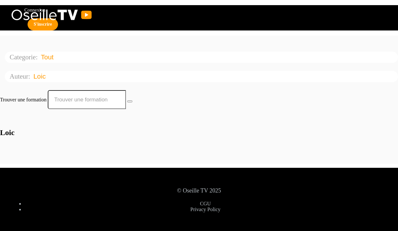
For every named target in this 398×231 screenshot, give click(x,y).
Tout (48, 57)
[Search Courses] (129, 101)
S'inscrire (43, 24)
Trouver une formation (23, 99)
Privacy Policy (205, 209)
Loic (40, 76)
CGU (205, 203)
